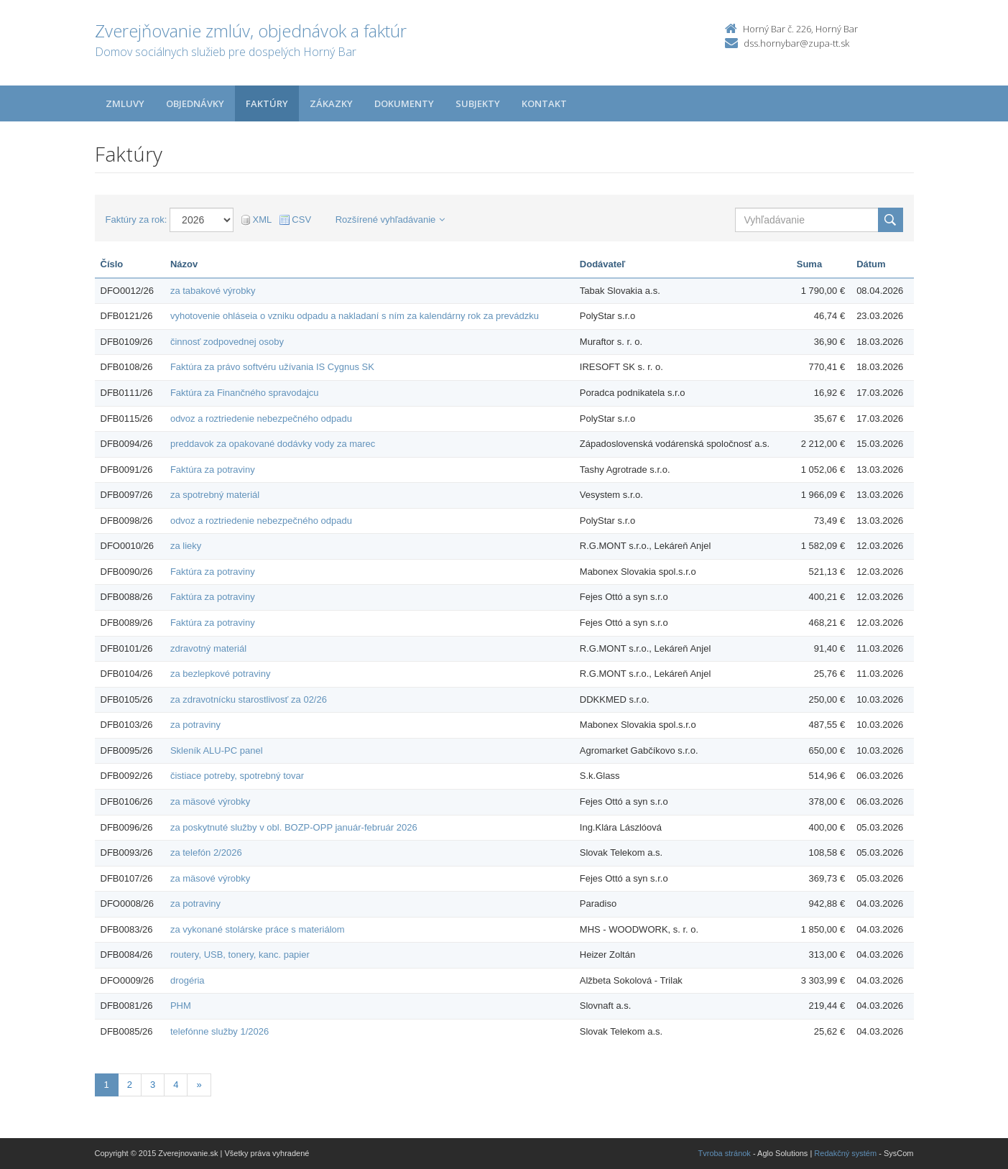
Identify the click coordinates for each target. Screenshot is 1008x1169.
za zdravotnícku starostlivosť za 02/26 (248, 699)
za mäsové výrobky (210, 801)
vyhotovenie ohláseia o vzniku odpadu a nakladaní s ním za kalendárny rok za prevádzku (354, 315)
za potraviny (195, 724)
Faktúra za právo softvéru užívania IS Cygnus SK (272, 366)
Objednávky (195, 103)
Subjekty (478, 103)
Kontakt (544, 103)
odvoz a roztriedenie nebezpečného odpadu (261, 418)
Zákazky (331, 103)
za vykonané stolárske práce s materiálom (257, 929)
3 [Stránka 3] (152, 1084)
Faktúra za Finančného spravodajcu (244, 392)
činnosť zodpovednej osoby (227, 341)
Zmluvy (125, 103)
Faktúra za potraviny (212, 469)
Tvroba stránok (724, 1153)
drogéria (187, 980)
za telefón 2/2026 (206, 852)
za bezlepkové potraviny (220, 673)
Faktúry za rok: (136, 219)
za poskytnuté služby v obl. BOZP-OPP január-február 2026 (293, 827)
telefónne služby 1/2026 (219, 1031)
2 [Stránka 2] (129, 1084)
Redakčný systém (845, 1153)
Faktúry (267, 103)
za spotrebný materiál (214, 494)
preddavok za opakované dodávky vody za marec (272, 443)
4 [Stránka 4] (175, 1084)
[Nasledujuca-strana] (199, 1085)
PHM (180, 1005)
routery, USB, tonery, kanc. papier (240, 954)
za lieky (185, 545)
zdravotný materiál (208, 648)
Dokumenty (404, 103)
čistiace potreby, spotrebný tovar (237, 775)
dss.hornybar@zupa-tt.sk (796, 43)
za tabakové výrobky (213, 290)
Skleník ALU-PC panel (216, 750)
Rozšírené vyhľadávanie (390, 219)
